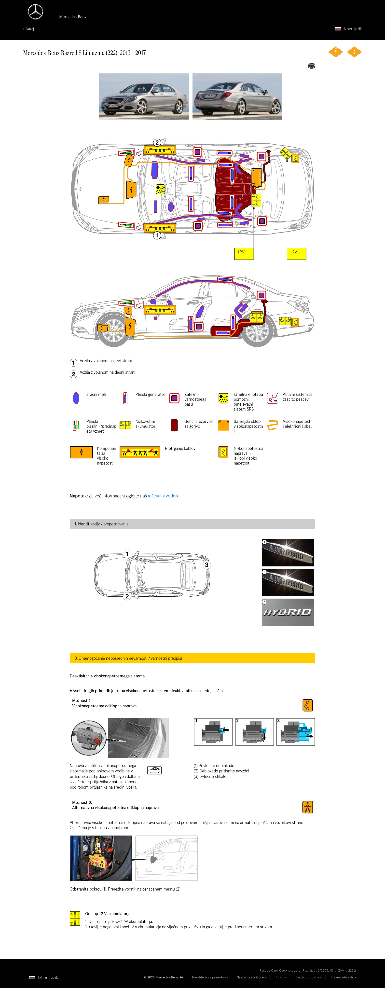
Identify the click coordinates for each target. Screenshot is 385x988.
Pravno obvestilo (343, 977)
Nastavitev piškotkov (252, 977)
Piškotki (281, 977)
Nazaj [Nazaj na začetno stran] (30, 28)
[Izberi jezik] (348, 29)
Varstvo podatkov (309, 977)
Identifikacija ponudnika (210, 977)
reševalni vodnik (163, 496)
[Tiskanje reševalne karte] (311, 66)
